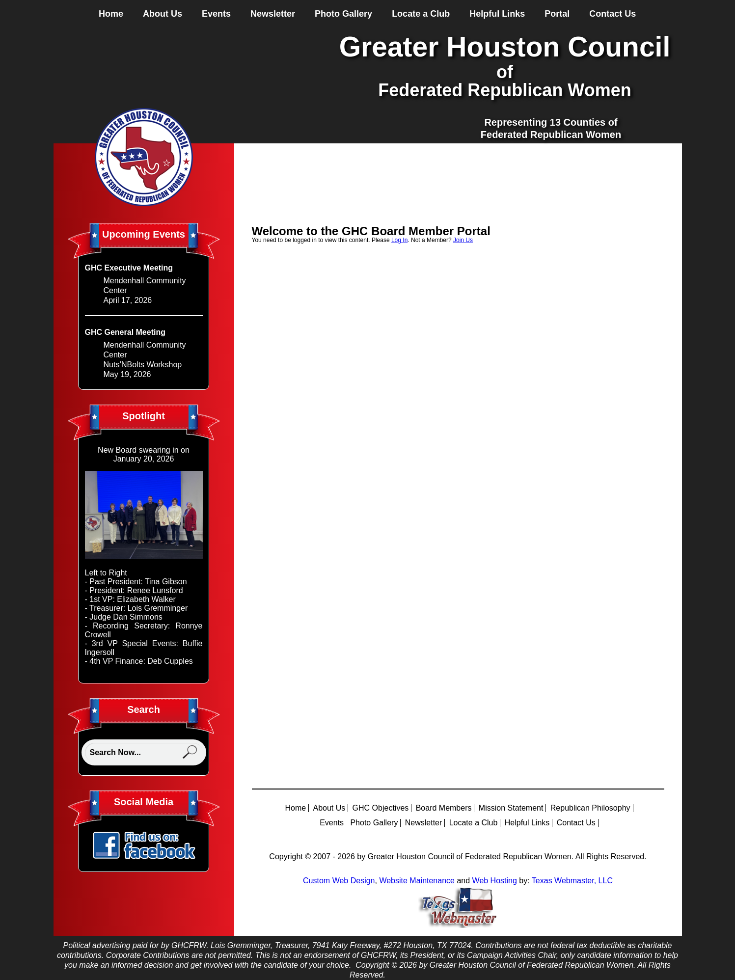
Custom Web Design (339, 880)
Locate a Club (421, 14)
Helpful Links (497, 14)
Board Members (444, 808)
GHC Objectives (381, 808)
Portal (557, 14)
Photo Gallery (343, 14)
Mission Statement (511, 808)
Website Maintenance (417, 880)
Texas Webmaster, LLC (572, 880)
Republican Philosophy (590, 808)
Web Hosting (494, 880)
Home (111, 14)
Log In (399, 240)
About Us (162, 14)
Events (216, 14)
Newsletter (272, 14)
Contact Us (612, 14)
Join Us (463, 240)
